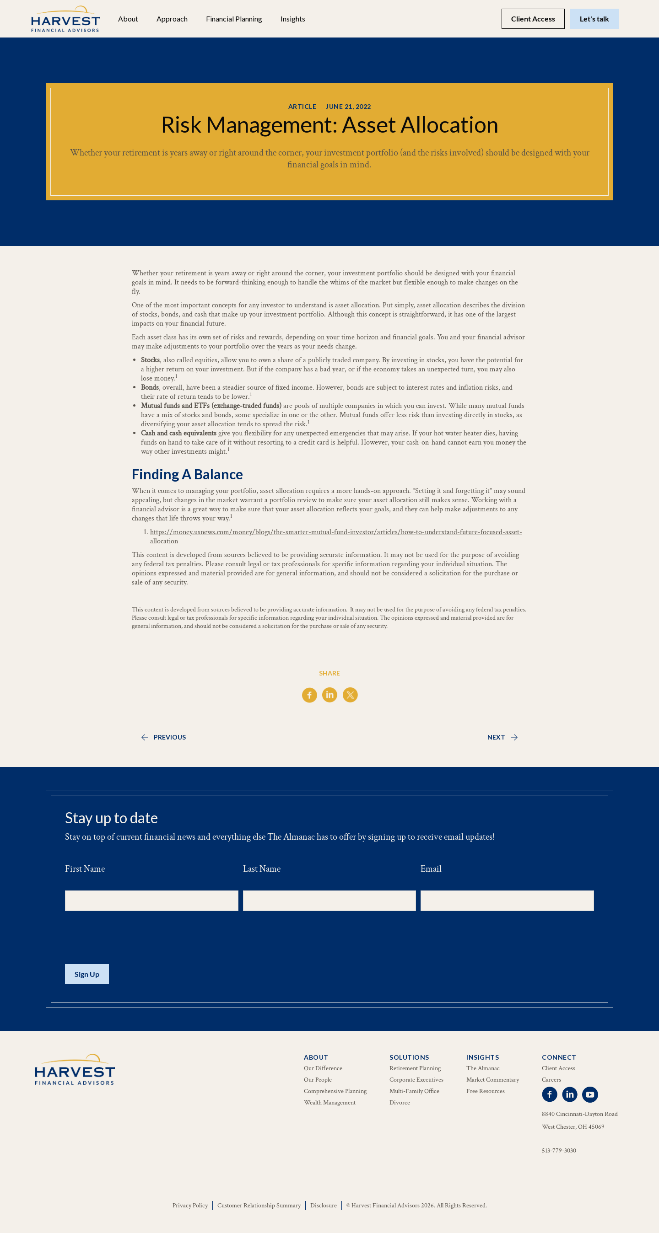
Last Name (262, 869)
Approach (172, 18)
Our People (318, 1080)
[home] (65, 19)
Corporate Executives (416, 1080)
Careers (551, 1080)
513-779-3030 (559, 1151)
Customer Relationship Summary (259, 1205)
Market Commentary (492, 1080)
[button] (128, 18)
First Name (85, 869)
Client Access (533, 18)
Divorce (399, 1103)
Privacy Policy (190, 1205)
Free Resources (485, 1091)
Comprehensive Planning (335, 1091)
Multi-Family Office (414, 1091)
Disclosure (323, 1205)
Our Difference (323, 1068)
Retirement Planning (415, 1068)
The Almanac (483, 1068)
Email (431, 869)
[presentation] (134, 938)
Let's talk (594, 18)
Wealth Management (330, 1103)
